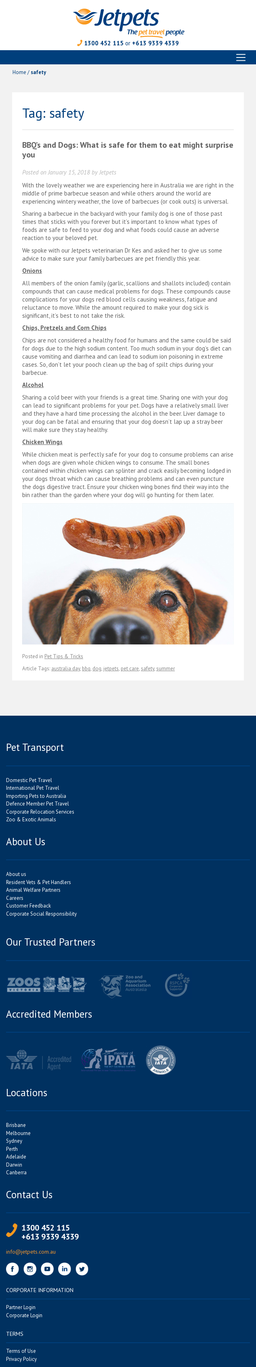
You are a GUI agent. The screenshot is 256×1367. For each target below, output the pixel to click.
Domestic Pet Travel (29, 780)
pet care (130, 668)
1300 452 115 (104, 43)
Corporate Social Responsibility (41, 913)
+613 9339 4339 (155, 43)
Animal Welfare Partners (33, 890)
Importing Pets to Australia (36, 796)
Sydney (14, 1140)
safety (147, 668)
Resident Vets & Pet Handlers (38, 882)
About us (16, 874)
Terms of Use (21, 1351)
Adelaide (16, 1156)
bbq (86, 668)
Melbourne (18, 1133)
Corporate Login (24, 1315)
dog (96, 668)
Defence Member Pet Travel (37, 803)
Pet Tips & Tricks (63, 656)
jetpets (111, 668)
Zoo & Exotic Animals (31, 819)
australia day (65, 668)
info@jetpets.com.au (31, 1251)
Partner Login (21, 1307)
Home (19, 72)
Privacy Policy (21, 1359)
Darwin (14, 1164)
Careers (14, 898)
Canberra (16, 1172)
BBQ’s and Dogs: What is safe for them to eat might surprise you (127, 150)
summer (165, 668)
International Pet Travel (32, 787)
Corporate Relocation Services (40, 811)
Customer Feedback (28, 905)
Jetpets (107, 172)
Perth (12, 1149)
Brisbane (16, 1125)
